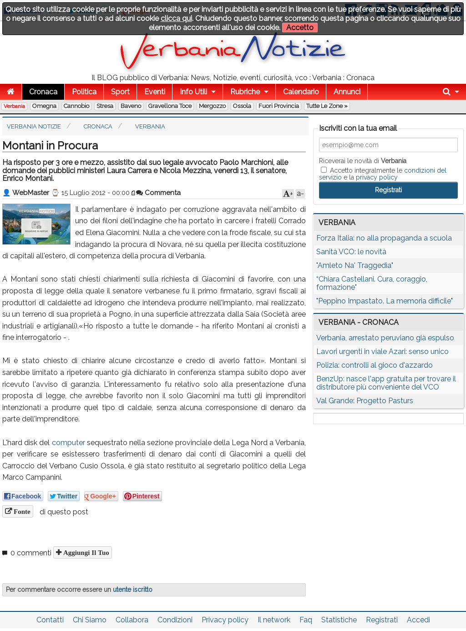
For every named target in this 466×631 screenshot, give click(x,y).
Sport (120, 91)
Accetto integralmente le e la (382, 173)
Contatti (50, 620)
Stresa (104, 106)
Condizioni (174, 620)
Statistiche (339, 620)
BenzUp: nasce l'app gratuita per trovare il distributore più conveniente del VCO (386, 382)
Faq (305, 620)
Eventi (154, 91)
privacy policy (377, 177)
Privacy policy (225, 620)
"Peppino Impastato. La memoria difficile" (384, 301)
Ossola (242, 106)
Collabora (132, 620)
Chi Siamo (89, 620)
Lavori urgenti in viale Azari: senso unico (382, 351)
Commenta (158, 193)
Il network (274, 620)
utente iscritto (132, 589)
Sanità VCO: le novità (351, 251)
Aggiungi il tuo (85, 552)
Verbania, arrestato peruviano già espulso (385, 337)
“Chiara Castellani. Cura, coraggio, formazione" (371, 283)
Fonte (21, 511)
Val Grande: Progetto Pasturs (364, 400)
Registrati (382, 620)
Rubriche (245, 91)
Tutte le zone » (327, 106)
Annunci (347, 91)
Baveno (131, 106)
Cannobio (76, 106)
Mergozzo (212, 106)
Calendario (301, 91)
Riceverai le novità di (362, 161)
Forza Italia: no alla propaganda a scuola (384, 238)
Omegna (44, 106)
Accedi (418, 620)
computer (68, 442)
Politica (84, 91)
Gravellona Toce (170, 106)
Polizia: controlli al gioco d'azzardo (374, 365)
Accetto (300, 27)
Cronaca (43, 91)
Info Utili (193, 91)
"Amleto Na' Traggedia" (354, 265)
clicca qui (176, 18)
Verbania (14, 106)
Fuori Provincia (278, 106)
